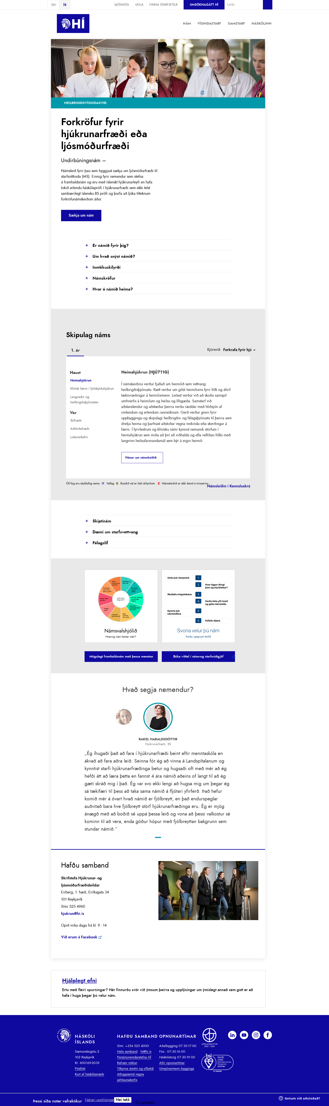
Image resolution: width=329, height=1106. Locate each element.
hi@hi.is (146, 1051)
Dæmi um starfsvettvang (111, 532)
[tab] (75, 351)
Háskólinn (262, 23)
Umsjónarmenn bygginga (176, 1068)
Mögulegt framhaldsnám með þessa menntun (121, 656)
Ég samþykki (145, 1103)
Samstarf (236, 23)
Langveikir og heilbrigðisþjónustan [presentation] (84, 399)
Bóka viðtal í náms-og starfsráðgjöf (198, 656)
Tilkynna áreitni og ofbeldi (135, 1068)
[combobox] (242, 5)
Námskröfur (100, 278)
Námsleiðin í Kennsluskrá (228, 486)
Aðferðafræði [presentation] (79, 428)
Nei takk (123, 1100)
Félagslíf (96, 543)
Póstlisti (80, 1068)
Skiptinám (98, 521)
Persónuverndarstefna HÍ (134, 1057)
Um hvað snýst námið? (110, 256)
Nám (187, 23)
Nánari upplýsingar (99, 1100)
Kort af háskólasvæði (89, 1074)
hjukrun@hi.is (72, 914)
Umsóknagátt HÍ (204, 4)
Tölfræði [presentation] (76, 420)
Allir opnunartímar (172, 1063)
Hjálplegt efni (79, 981)
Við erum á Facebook (79, 937)
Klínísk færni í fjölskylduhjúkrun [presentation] (92, 388)
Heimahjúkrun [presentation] (80, 380)
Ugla (139, 4)
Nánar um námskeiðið (141, 457)
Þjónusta (122, 4)
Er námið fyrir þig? (107, 245)
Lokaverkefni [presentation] (79, 437)
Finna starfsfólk (163, 4)
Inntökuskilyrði (102, 267)
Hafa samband (127, 1051)
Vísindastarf (209, 23)
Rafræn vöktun (127, 1063)
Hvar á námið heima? (109, 289)
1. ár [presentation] (75, 350)
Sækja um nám (81, 215)
